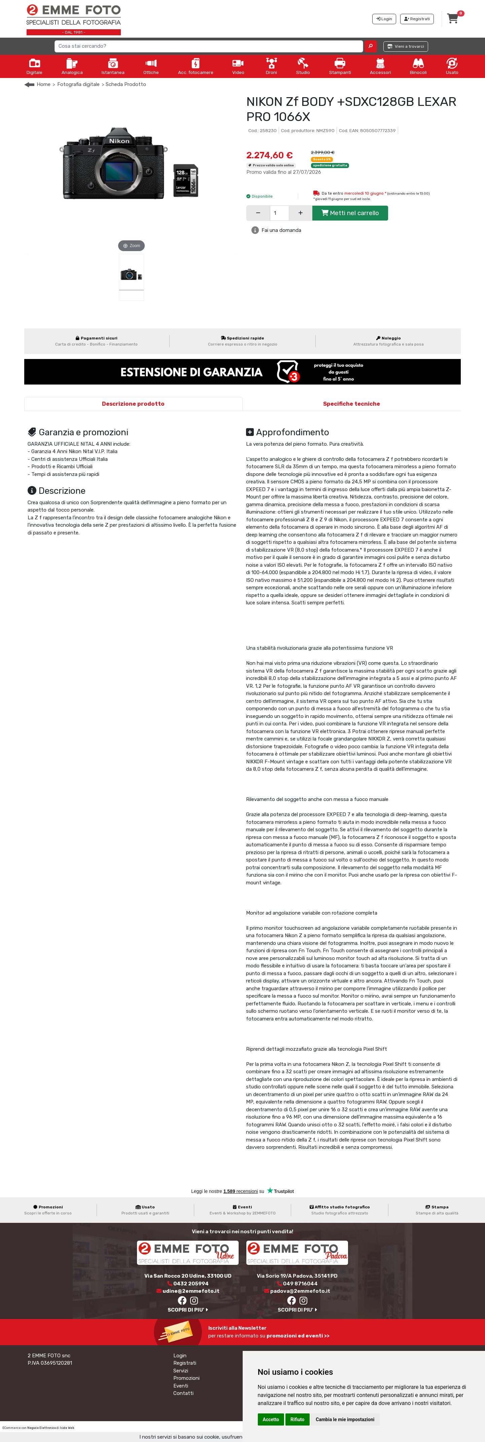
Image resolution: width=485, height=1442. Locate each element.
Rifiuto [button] (297, 1419)
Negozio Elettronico (41, 1428)
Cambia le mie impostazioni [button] (345, 1419)
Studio (303, 66)
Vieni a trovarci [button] (405, 46)
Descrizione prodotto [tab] (133, 404)
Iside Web (67, 1428)
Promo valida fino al (283, 172)
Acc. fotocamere (195, 66)
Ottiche (151, 66)
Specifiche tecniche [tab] (351, 404)
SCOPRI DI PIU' (188, 1310)
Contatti (183, 1393)
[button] (371, 46)
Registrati (184, 1363)
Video (238, 66)
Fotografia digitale (78, 84)
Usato (452, 66)
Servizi (180, 1371)
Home (43, 84)
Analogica (72, 66)
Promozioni (186, 1378)
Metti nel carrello (350, 213)
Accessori (380, 66)
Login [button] (384, 18)
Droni (271, 66)
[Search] (209, 46)
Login (179, 1356)
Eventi (180, 1386)
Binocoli (418, 66)
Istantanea (113, 66)
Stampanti (340, 66)
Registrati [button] (417, 18)
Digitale (34, 66)
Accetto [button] (271, 1419)
